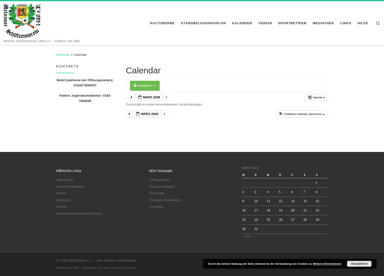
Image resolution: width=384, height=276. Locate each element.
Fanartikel (156, 206)
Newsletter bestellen (70, 186)
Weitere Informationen (327, 263)
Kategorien (145, 85)
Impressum (64, 200)
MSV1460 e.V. (80, 260)
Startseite (63, 55)
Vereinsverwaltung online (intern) (78, 213)
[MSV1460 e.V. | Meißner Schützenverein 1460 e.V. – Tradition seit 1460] (22, 20)
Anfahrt (61, 193)
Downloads (157, 193)
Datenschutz (64, 180)
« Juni (246, 236)
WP (76, 267)
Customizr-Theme (123, 267)
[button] (301, 114)
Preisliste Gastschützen (165, 200)
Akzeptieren (359, 263)
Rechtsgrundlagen (161, 186)
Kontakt (61, 206)
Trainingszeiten (159, 180)
